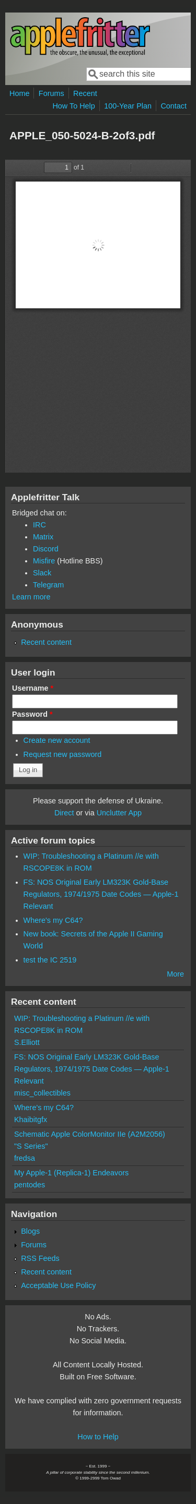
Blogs (30, 1231)
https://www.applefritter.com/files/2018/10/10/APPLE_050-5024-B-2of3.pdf (98, 316)
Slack (42, 573)
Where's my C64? (53, 920)
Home (19, 93)
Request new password (63, 754)
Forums (51, 93)
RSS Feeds (40, 1258)
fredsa (24, 1158)
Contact (173, 106)
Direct (64, 813)
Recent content (46, 642)
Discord (46, 549)
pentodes (29, 1185)
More (175, 974)
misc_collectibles (42, 1093)
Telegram (48, 585)
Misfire (44, 561)
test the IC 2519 (50, 960)
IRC (39, 525)
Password (32, 714)
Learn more (31, 597)
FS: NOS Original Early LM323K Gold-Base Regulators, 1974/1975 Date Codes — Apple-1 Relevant (101, 894)
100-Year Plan (128, 106)
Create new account (57, 740)
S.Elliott (27, 1042)
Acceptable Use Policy (58, 1285)
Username (32, 688)
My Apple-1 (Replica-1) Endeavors (71, 1173)
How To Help (73, 106)
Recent (85, 93)
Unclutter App (119, 813)
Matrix (43, 537)
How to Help (97, 1437)
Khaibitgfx (30, 1119)
